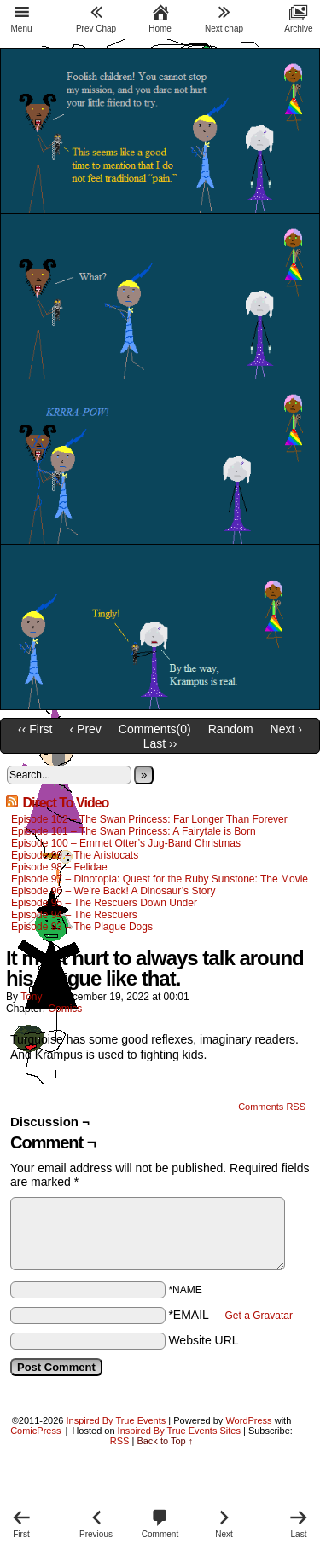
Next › (286, 729)
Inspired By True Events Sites (179, 1430)
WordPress (248, 1420)
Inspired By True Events (116, 1420)
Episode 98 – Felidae (59, 867)
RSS (120, 1441)
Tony (31, 997)
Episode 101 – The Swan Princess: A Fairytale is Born (135, 831)
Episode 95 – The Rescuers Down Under (104, 903)
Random (230, 729)
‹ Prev (86, 729)
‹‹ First (35, 729)
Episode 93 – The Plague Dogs (82, 927)
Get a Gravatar (259, 1315)
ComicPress (35, 1430)
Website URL (203, 1340)
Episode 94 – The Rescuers (74, 915)
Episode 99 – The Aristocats (74, 855)
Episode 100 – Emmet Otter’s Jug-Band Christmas (126, 843)
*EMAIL (230, 1314)
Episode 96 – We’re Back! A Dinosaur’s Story (113, 891)
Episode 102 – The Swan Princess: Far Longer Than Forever (149, 819)
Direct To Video (65, 802)
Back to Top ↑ (165, 1441)
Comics (65, 1009)
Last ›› (160, 743)
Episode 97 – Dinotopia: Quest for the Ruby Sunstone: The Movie (159, 879)
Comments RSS (271, 1107)
